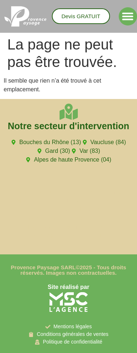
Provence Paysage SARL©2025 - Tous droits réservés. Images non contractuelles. (68, 270)
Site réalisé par (69, 287)
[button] (128, 16)
